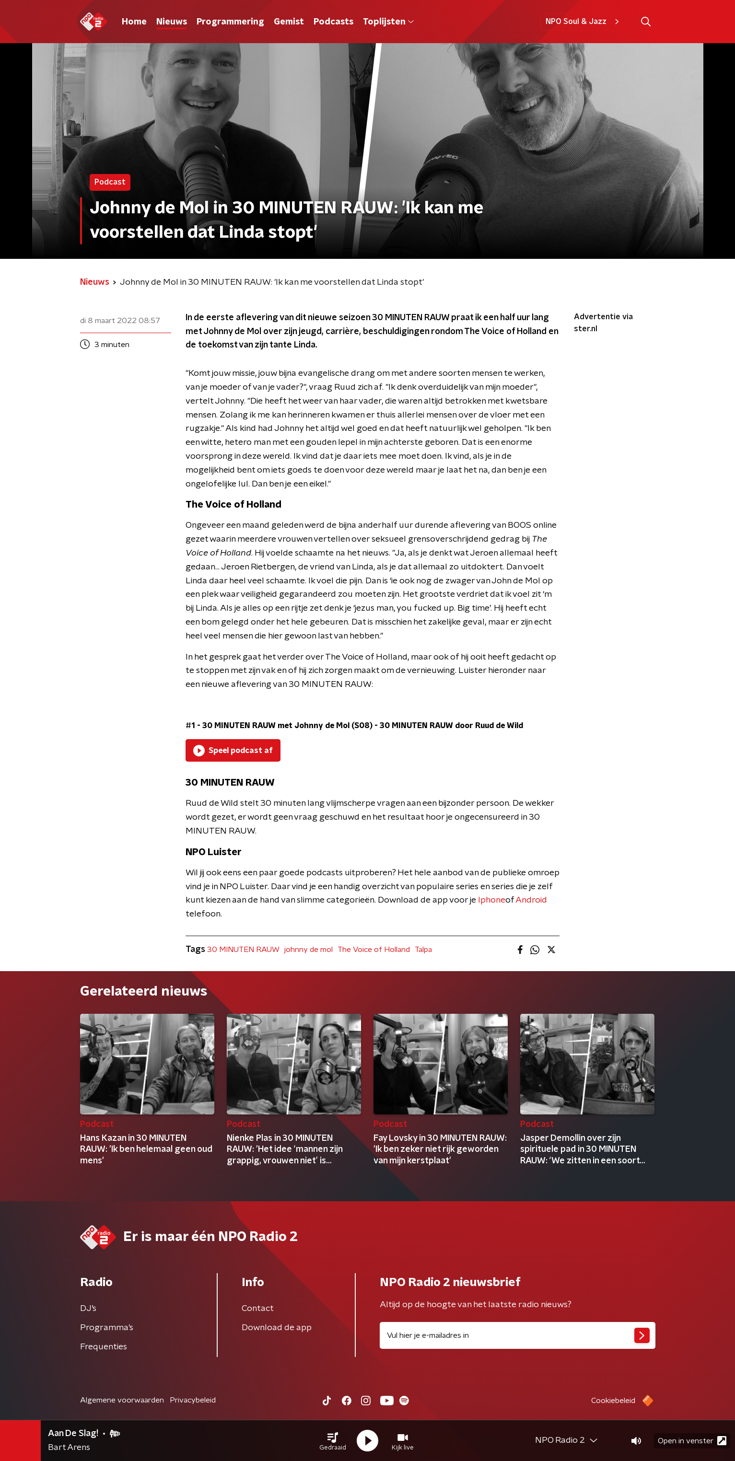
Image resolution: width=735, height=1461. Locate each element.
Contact (258, 1308)
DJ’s (88, 1308)
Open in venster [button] (692, 1440)
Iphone (491, 900)
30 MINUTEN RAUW (243, 949)
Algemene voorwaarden (122, 1400)
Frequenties (103, 1347)
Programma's (106, 1327)
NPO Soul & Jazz (584, 21)
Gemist (289, 22)
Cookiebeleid (613, 1400)
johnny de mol (308, 949)
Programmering (230, 22)
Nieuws (171, 22)
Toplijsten (388, 22)
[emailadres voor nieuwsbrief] (517, 1335)
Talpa (423, 949)
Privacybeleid (193, 1400)
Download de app (277, 1327)
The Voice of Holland (374, 949)
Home (134, 22)
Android (531, 900)
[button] (332, 1441)
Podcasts (333, 22)
